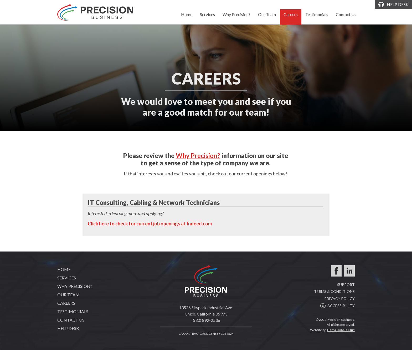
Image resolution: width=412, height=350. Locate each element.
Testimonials (316, 14)
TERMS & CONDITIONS (334, 291)
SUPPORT (346, 284)
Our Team (267, 14)
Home (186, 14)
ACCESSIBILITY (337, 305)
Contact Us (346, 14)
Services (207, 14)
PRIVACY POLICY (339, 298)
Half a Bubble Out (341, 330)
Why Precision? (236, 14)
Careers (291, 14)
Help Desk (68, 328)
